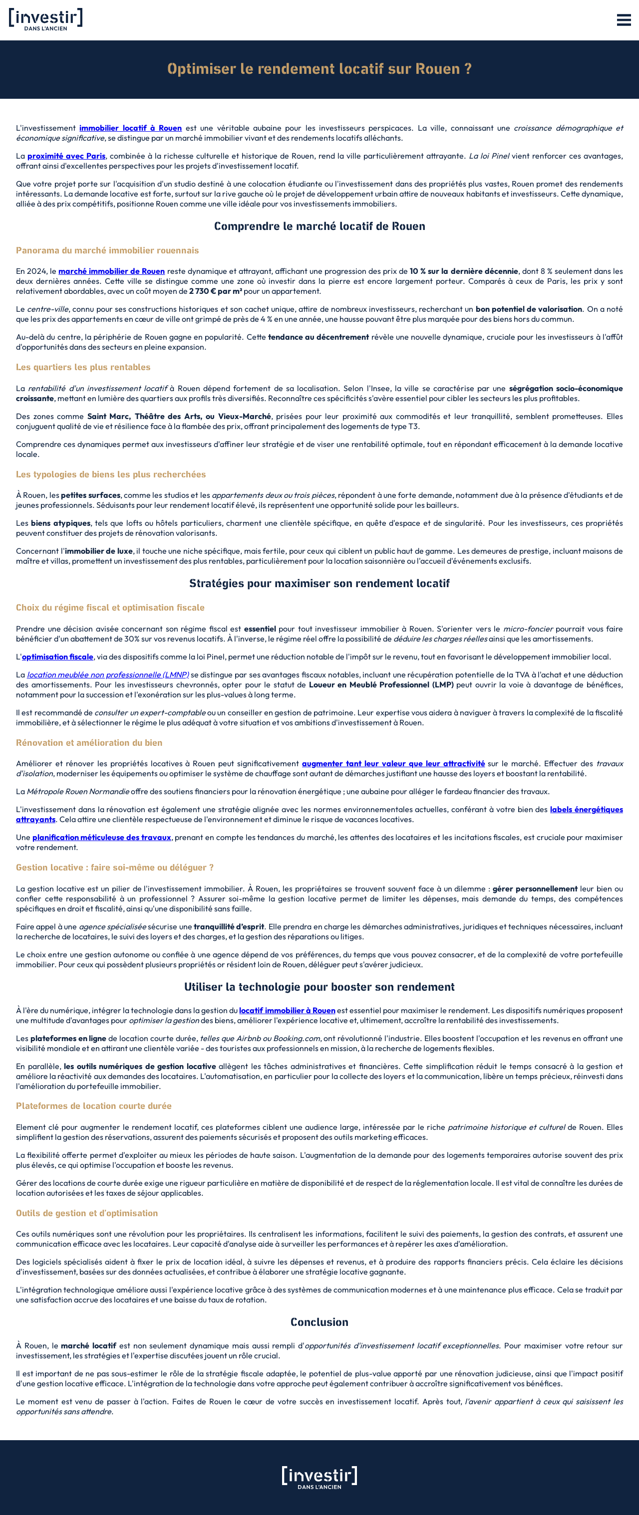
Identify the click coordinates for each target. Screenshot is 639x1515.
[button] (624, 20)
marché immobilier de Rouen (111, 271)
